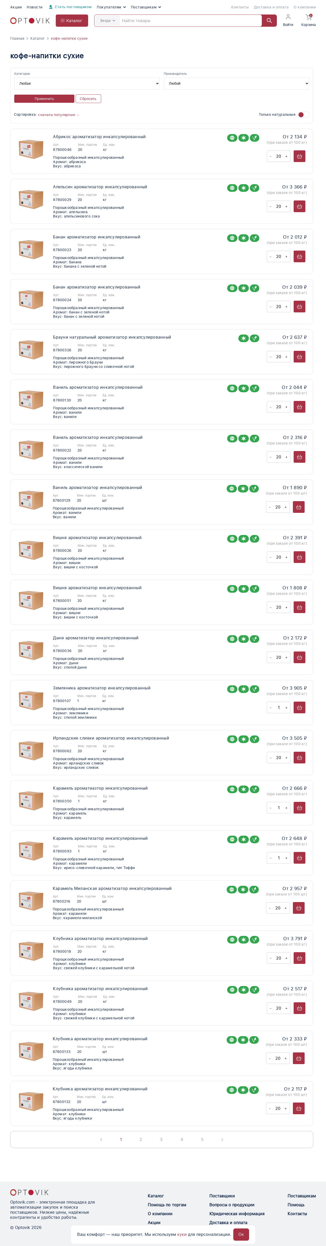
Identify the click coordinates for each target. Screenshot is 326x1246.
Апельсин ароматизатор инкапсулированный (100, 186)
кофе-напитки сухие (69, 38)
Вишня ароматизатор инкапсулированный (97, 537)
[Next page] (222, 1139)
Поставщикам (146, 7)
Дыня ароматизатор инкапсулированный (96, 637)
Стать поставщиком (70, 7)
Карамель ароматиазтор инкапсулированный (100, 788)
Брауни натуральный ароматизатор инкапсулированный (112, 337)
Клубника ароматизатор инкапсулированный (100, 938)
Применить (44, 99)
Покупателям (111, 7)
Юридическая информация (237, 1213)
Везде (107, 21)
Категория (22, 74)
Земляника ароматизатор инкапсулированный (102, 688)
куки (182, 1234)
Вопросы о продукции (231, 1204)
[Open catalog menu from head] (72, 21)
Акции (16, 7)
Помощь (296, 1204)
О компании (305, 7)
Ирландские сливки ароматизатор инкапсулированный (111, 738)
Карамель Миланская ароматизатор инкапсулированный (112, 888)
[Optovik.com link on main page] (30, 20)
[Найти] (267, 21)
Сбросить (88, 99)
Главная (17, 38)
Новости (34, 7)
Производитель (175, 74)
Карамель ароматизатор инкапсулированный (100, 838)
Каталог (37, 38)
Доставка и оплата (271, 7)
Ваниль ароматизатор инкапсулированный (98, 387)
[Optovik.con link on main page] (29, 1192)
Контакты (240, 7)
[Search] (185, 21)
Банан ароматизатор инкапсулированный (96, 237)
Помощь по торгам (167, 1204)
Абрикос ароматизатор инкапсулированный (99, 136)
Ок (241, 1234)
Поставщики (222, 1196)
